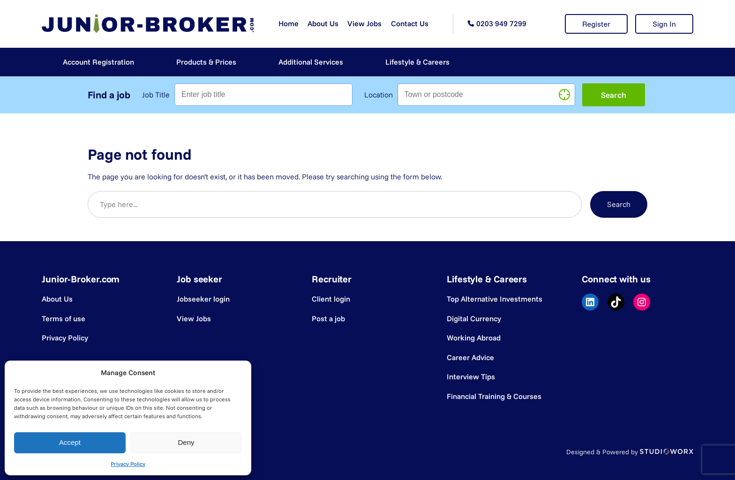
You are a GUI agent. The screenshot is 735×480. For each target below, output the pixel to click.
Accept (70, 442)
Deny (186, 442)
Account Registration (98, 61)
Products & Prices (206, 61)
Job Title (156, 94)
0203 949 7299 (501, 23)
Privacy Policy (128, 463)
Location (378, 94)
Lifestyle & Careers (417, 61)
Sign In (664, 24)
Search (618, 204)
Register (596, 24)
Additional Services (310, 61)
